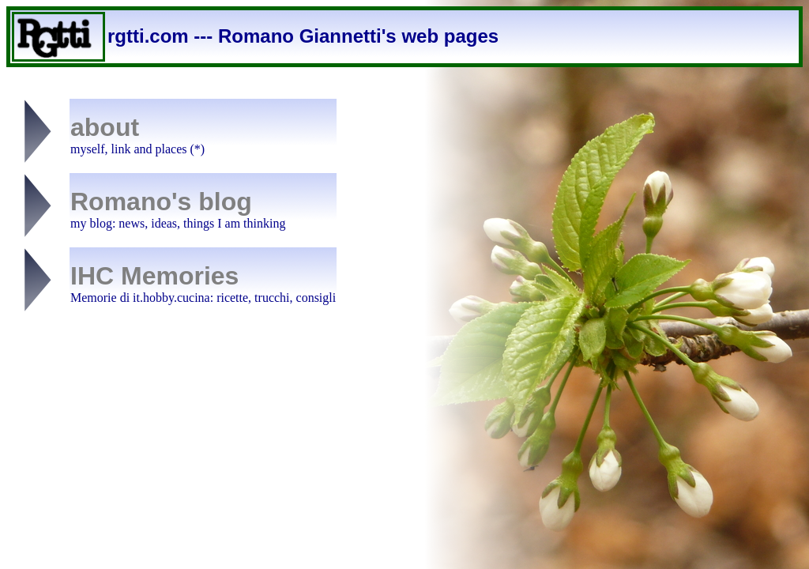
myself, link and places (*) (137, 149)
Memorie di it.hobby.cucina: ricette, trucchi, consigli (203, 297)
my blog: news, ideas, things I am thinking (177, 223)
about (104, 127)
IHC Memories (154, 276)
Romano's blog (161, 201)
